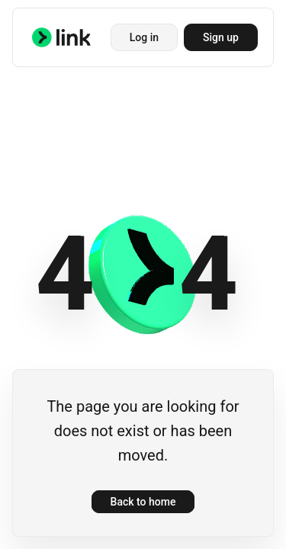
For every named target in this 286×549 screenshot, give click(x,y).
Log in (144, 37)
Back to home (143, 502)
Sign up (221, 37)
